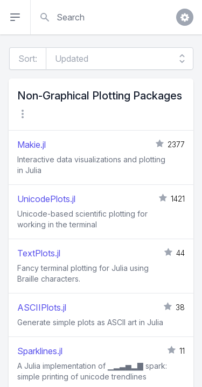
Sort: (27, 58)
